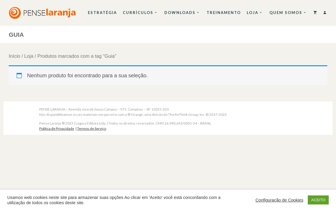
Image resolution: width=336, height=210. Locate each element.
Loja (28, 56)
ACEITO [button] (318, 200)
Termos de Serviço (91, 128)
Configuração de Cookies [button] (279, 200)
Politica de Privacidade (56, 128)
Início (14, 56)
